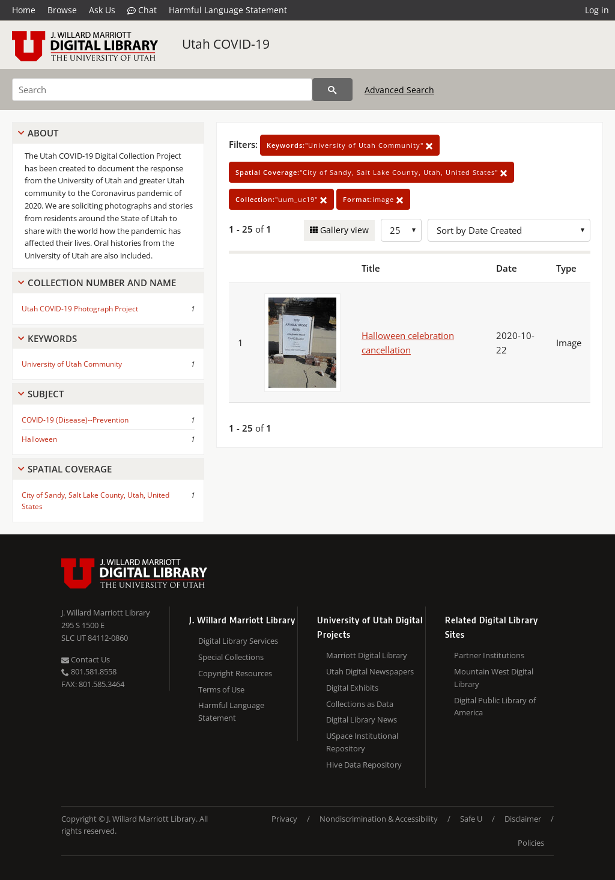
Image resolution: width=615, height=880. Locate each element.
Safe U (471, 818)
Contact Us (85, 659)
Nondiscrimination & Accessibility (379, 818)
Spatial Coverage (70, 469)
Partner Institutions (489, 655)
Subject (46, 394)
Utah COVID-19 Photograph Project (80, 309)
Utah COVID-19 (226, 43)
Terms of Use (221, 689)
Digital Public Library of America (495, 706)
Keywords (52, 338)
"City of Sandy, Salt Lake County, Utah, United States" (371, 172)
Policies (531, 842)
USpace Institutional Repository (362, 742)
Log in (597, 10)
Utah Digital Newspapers (370, 671)
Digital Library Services (238, 640)
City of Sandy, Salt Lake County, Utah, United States (95, 501)
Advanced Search (399, 90)
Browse (62, 10)
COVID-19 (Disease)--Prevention (75, 420)
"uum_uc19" (281, 199)
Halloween (39, 439)
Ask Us (102, 10)
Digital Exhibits (352, 687)
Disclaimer (522, 818)
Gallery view (343, 230)
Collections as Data (359, 703)
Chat (142, 10)
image (373, 199)
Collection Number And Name (102, 283)
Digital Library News (361, 719)
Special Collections (231, 657)
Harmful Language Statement (228, 10)
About (43, 133)
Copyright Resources (235, 673)
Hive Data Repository (364, 764)
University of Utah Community (72, 364)
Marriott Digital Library (366, 655)
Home (23, 10)
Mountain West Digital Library (493, 677)
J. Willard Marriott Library (105, 612)
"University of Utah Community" (350, 145)
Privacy (284, 818)
